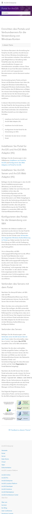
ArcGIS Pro (5, 477)
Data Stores (5, 459)
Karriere (4, 505)
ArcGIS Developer (7, 486)
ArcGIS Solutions (7, 489)
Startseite (4, 450)
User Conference (7, 510)
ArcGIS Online (6, 475)
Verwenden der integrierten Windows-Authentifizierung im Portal (16, 238)
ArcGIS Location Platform (9, 483)
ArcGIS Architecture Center (10, 495)
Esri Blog (4, 508)
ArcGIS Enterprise (10, 3)
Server (4, 456)
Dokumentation (6, 467)
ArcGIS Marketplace (8, 492)
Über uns (4, 502)
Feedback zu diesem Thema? (20, 430)
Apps (3, 464)
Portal (3, 453)
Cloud (3, 462)
